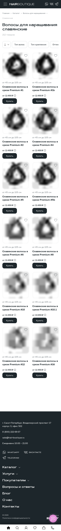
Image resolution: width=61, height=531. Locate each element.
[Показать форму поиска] (17, 528)
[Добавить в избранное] (25, 55)
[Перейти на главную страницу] (21, 4)
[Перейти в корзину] (43, 528)
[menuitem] (30, 467)
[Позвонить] (52, 528)
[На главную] (8, 528)
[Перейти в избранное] (35, 528)
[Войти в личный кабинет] (26, 528)
